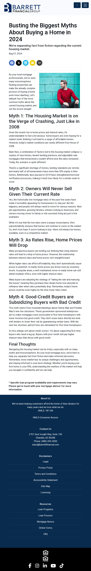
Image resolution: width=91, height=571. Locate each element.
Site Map (45, 486)
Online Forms (45, 528)
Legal (45, 461)
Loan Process (45, 515)
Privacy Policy (45, 467)
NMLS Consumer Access (45, 417)
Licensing (45, 492)
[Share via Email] (32, 63)
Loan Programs (45, 509)
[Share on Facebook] (12, 63)
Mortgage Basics (45, 521)
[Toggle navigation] (85, 5)
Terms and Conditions (45, 474)
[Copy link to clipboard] (39, 63)
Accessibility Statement (46, 480)
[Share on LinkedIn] (26, 63)
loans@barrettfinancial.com (45, 444)
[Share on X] (19, 63)
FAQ (45, 534)
